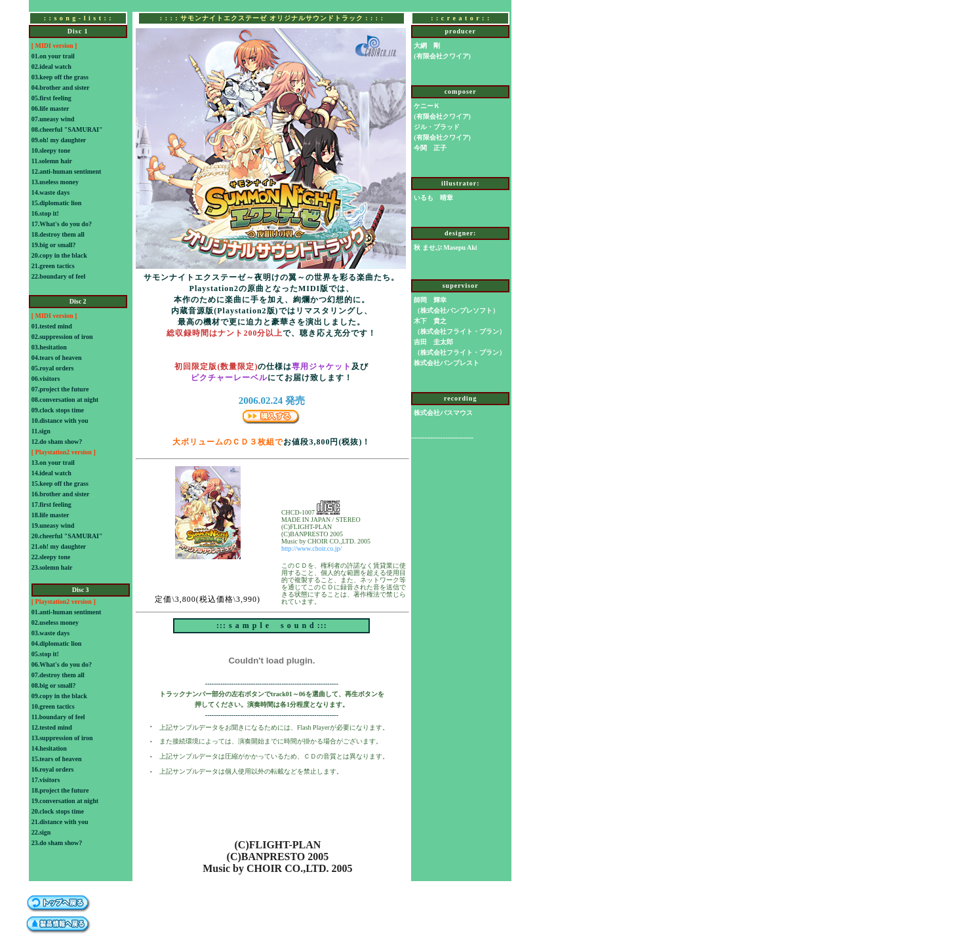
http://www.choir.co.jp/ (311, 548)
